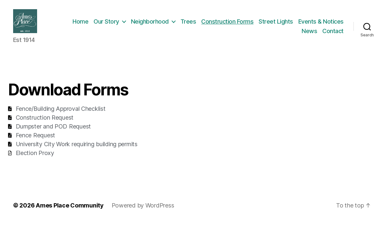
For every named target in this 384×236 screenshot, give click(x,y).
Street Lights (326, 24)
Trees (239, 24)
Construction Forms (278, 24)
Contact (333, 33)
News (309, 33)
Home (131, 24)
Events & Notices (273, 33)
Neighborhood (200, 24)
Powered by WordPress (143, 210)
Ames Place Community (70, 210)
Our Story (157, 24)
